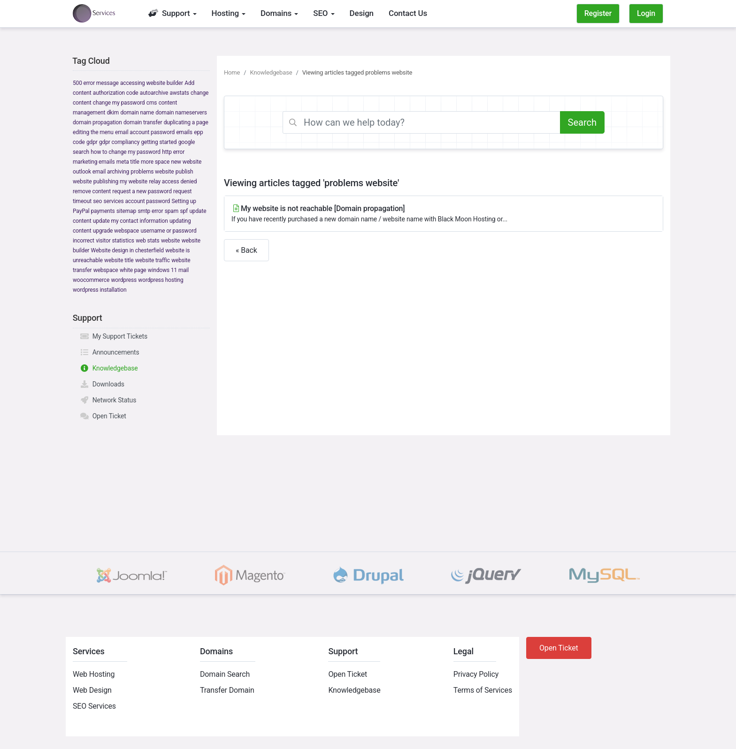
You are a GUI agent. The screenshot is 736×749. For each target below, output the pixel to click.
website (170, 240)
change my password (119, 102)
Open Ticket (103, 416)
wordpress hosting (160, 280)
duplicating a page (186, 122)
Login (646, 13)
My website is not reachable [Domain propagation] (443, 214)
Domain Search (225, 674)
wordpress (124, 280)
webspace (105, 270)
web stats (147, 240)
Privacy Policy (475, 674)
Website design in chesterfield (127, 250)
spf (184, 211)
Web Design (92, 690)
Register (598, 13)
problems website (152, 171)
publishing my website (120, 181)
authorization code (115, 93)
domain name (136, 112)
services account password (137, 201)
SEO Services (94, 706)
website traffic (152, 260)
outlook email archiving (101, 171)
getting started (159, 142)
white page (133, 270)
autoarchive (154, 93)
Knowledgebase (109, 368)
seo (97, 201)
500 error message (96, 83)
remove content (92, 191)
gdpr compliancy (119, 142)
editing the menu (93, 132)
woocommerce (91, 280)
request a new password (141, 191)
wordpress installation (99, 290)
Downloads (102, 384)
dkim (113, 112)
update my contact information (130, 221)
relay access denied (173, 181)
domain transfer (142, 122)
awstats (179, 93)
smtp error (150, 211)
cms (151, 102)
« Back (246, 250)
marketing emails (94, 162)
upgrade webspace (116, 230)
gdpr (92, 142)
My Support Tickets (113, 336)
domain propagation (97, 122)
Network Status (108, 400)
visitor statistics (115, 240)
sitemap (126, 211)
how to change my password (126, 152)
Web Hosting (94, 674)
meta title (127, 162)
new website (186, 162)
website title (118, 260)
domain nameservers (181, 112)
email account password (145, 132)
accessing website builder (151, 83)
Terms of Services (482, 690)
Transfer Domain (227, 690)
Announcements (109, 352)
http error (173, 152)
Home (232, 72)
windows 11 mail (168, 270)
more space (155, 162)
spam (171, 211)
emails (184, 132)
